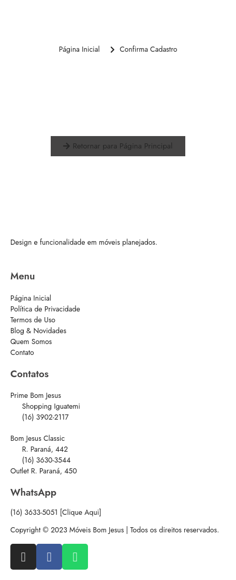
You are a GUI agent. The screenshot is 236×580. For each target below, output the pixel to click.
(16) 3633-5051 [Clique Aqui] (55, 512)
